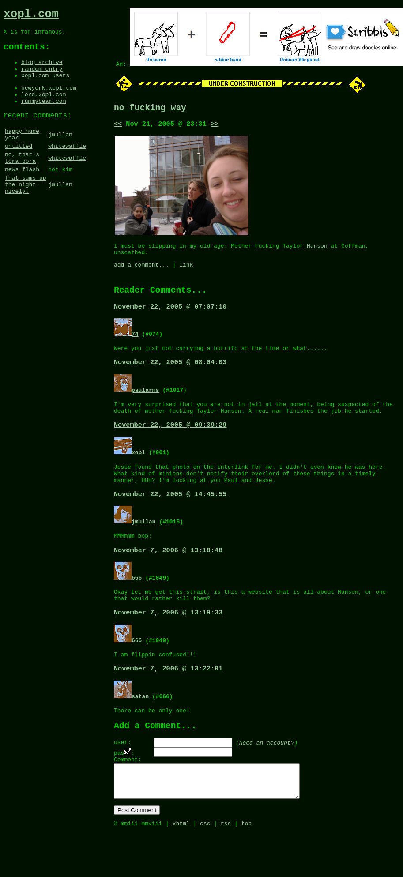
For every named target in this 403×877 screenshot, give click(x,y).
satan (140, 726)
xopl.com (31, 15)
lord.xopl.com (43, 107)
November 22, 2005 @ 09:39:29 (170, 441)
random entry (42, 77)
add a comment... (141, 273)
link (186, 273)
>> (214, 126)
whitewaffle (67, 165)
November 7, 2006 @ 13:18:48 (168, 574)
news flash (22, 193)
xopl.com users (45, 85)
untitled (18, 165)
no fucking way (150, 109)
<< (118, 126)
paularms (145, 403)
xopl (138, 469)
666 (137, 602)
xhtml (181, 867)
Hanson (317, 251)
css (205, 867)
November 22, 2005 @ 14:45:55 (170, 516)
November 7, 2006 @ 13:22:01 (168, 698)
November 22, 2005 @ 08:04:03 (170, 375)
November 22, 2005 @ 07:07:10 (170, 317)
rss (226, 867)
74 (135, 345)
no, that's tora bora (22, 179)
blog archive (42, 69)
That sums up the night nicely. (25, 210)
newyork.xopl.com (48, 99)
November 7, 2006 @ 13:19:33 (168, 640)
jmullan (60, 152)
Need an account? (266, 776)
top (246, 867)
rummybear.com (43, 115)
